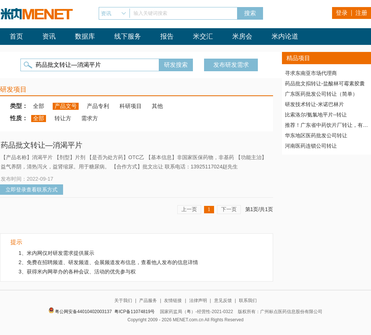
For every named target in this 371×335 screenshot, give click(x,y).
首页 (16, 36)
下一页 (229, 209)
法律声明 (198, 300)
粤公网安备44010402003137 (83, 311)
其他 (157, 106)
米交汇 (203, 36)
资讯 (49, 36)
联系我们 (248, 300)
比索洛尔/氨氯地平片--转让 (316, 115)
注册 (361, 13)
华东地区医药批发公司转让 (316, 135)
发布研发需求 (231, 65)
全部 (38, 106)
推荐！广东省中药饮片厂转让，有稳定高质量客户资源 (326, 125)
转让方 (63, 118)
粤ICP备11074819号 (134, 311)
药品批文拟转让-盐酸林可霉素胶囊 (325, 83)
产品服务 (148, 300)
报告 (167, 36)
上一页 (189, 209)
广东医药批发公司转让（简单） (321, 94)
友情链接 (173, 300)
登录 (342, 13)
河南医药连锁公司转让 (311, 146)
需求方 (89, 118)
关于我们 (123, 300)
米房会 (242, 36)
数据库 (85, 36)
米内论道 (285, 36)
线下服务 (127, 36)
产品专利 (98, 106)
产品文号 (66, 106)
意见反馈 (223, 300)
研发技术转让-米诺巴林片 (314, 104)
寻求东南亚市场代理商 (311, 73)
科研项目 (130, 106)
